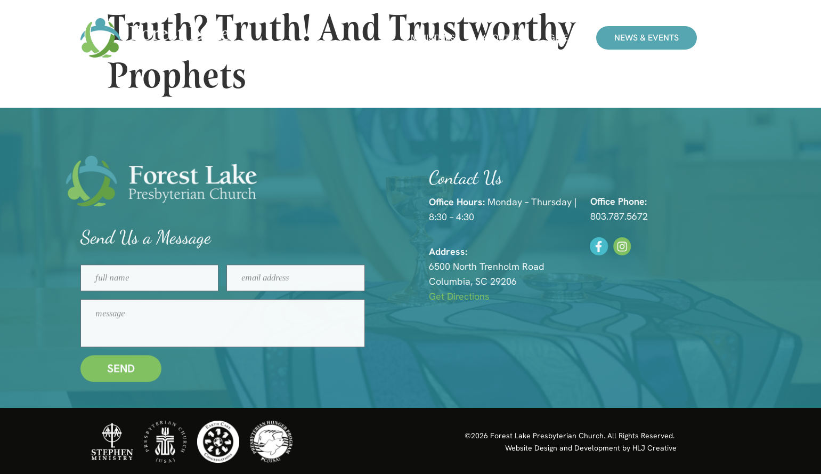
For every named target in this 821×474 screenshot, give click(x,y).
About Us (502, 38)
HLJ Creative (654, 448)
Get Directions (474, 296)
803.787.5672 (632, 216)
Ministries (433, 38)
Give (558, 38)
